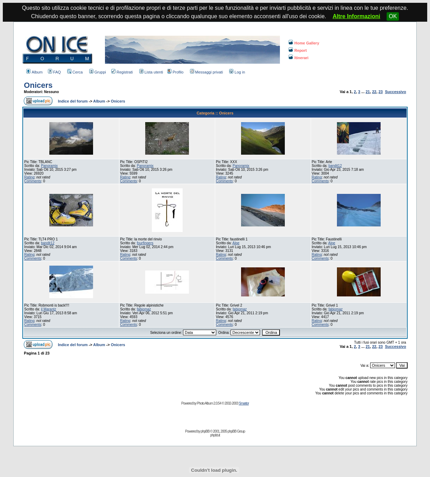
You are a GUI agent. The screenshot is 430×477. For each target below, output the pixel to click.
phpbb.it (215, 435)
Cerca (75, 72)
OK (393, 16)
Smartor (244, 403)
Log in (237, 72)
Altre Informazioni (356, 16)
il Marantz (48, 309)
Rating (29, 177)
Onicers (38, 85)
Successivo (395, 92)
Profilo (175, 72)
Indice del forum (73, 101)
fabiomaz (144, 309)
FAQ (54, 72)
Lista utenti (151, 72)
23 (381, 92)
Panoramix (49, 166)
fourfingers (145, 243)
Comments (32, 181)
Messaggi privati (206, 72)
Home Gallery (304, 43)
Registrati (122, 72)
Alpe (235, 243)
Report (297, 50)
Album (34, 72)
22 (374, 92)
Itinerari (298, 58)
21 (368, 92)
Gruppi (97, 72)
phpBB (205, 431)
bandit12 (335, 166)
